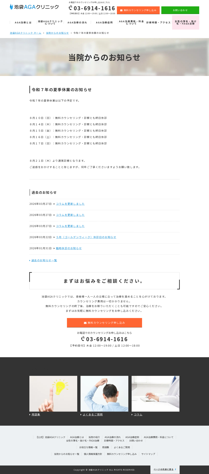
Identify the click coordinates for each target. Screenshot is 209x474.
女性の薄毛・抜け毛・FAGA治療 (186, 22)
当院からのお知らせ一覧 (66, 454)
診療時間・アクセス (158, 22)
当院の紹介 (94, 437)
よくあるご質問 (122, 447)
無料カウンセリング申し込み (138, 10)
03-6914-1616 (104, 339)
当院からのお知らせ (57, 32)
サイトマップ (148, 454)
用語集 (105, 447)
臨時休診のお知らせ (68, 248)
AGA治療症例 (104, 22)
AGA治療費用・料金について (131, 22)
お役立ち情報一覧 (88, 447)
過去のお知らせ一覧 (44, 260)
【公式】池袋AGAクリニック (50, 437)
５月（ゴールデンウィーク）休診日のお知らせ (85, 237)
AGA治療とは (23, 22)
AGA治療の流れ (77, 22)
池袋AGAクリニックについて (50, 22)
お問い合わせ (180, 10)
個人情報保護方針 (93, 454)
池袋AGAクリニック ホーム (25, 32)
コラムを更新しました (69, 204)
